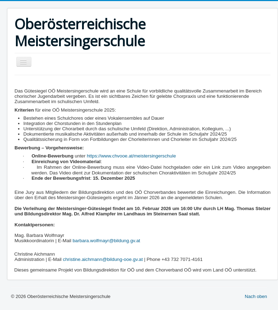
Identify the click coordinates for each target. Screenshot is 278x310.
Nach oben (256, 296)
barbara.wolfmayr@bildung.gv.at (106, 240)
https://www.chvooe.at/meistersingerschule (131, 156)
